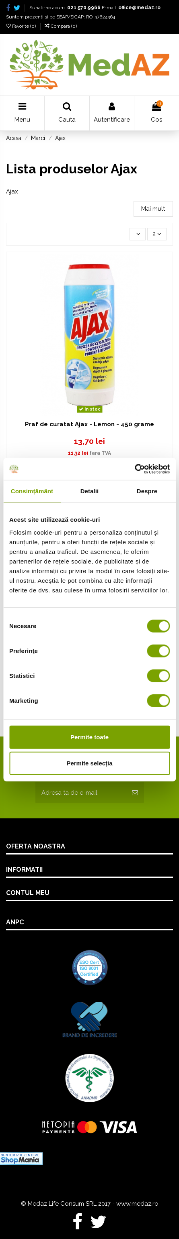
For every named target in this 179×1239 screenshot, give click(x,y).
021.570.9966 (84, 7)
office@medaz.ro (139, 7)
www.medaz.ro (137, 1203)
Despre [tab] (147, 491)
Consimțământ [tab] (32, 491)
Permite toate (89, 736)
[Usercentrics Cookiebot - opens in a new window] (134, 469)
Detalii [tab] (89, 491)
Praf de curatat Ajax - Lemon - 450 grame (89, 424)
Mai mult (153, 208)
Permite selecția (89, 763)
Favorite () (21, 26)
